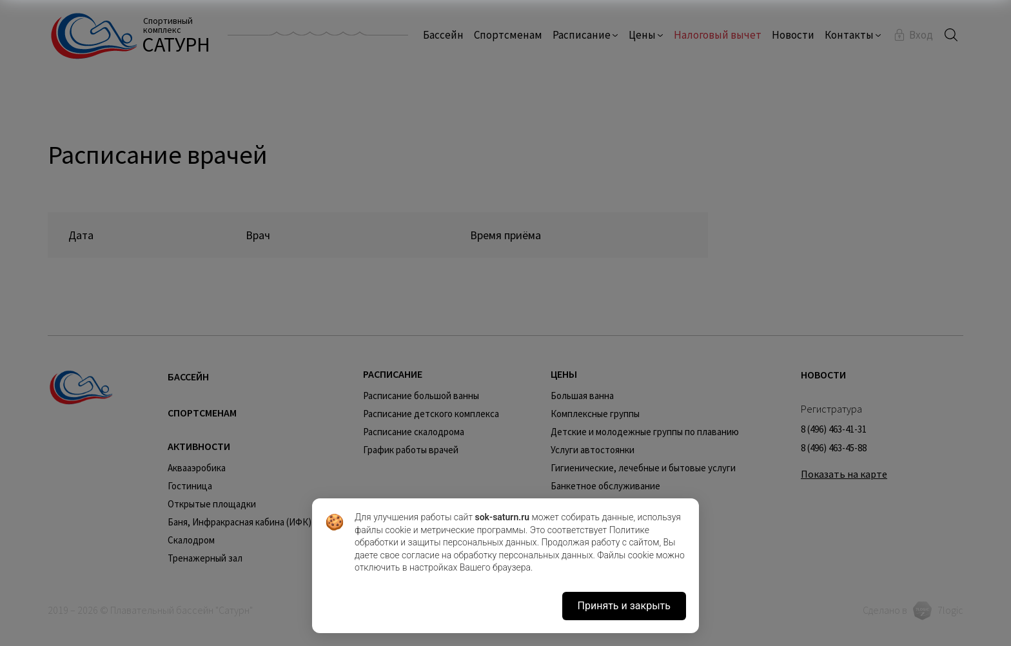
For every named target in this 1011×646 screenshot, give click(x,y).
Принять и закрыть (624, 606)
